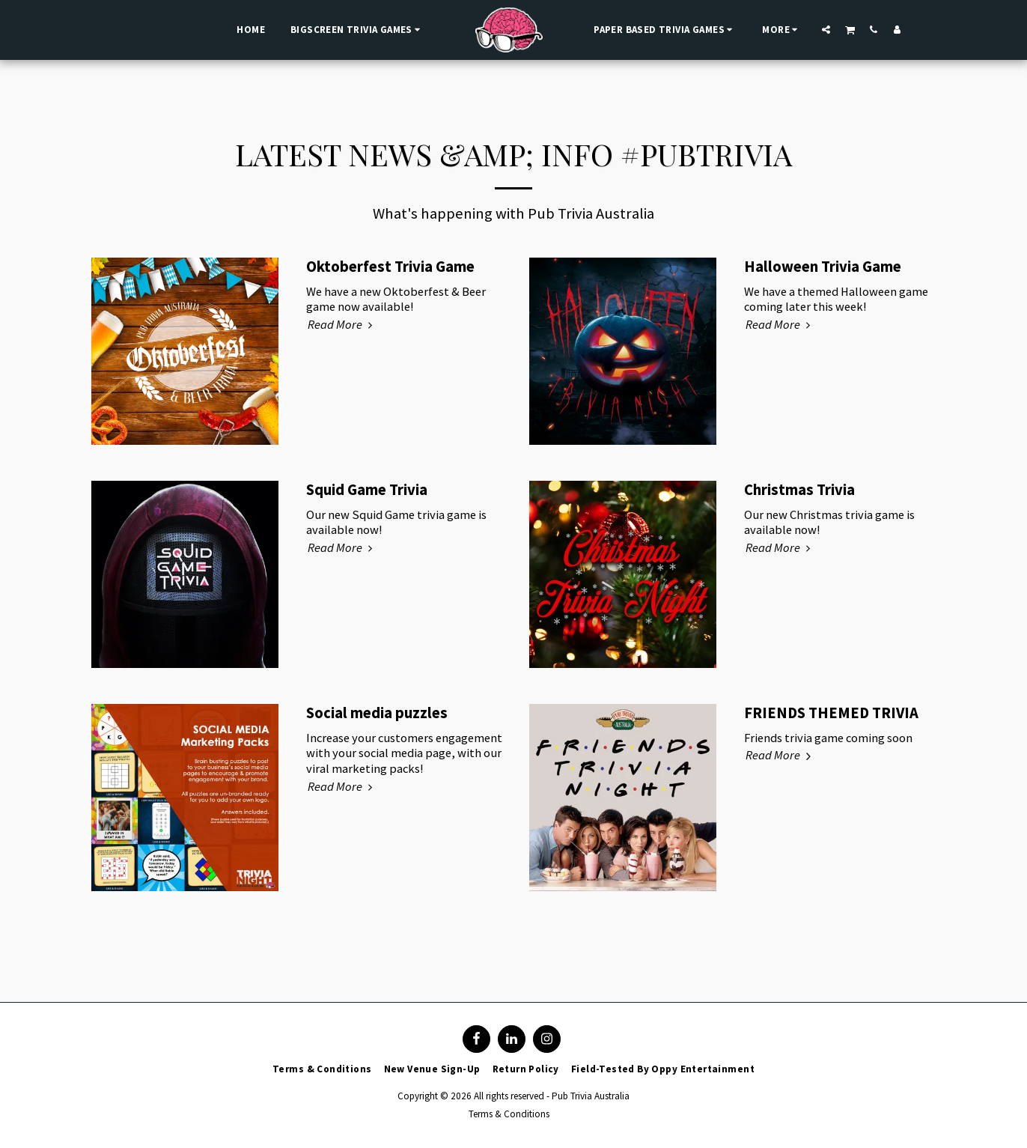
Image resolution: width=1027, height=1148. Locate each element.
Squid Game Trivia (366, 489)
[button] (826, 29)
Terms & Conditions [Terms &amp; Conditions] (509, 1114)
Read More (342, 325)
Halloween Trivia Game (822, 266)
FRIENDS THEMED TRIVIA (831, 713)
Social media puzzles (377, 713)
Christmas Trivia (799, 489)
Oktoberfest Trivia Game (390, 266)
